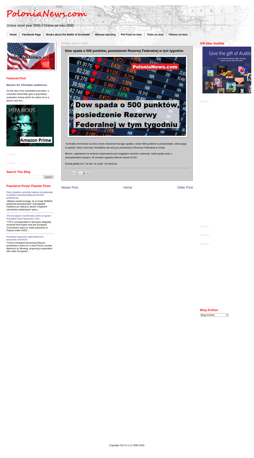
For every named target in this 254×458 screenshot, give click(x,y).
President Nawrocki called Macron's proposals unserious (25, 238)
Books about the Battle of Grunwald (68, 34)
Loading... (11, 154)
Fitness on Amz (178, 34)
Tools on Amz (155, 34)
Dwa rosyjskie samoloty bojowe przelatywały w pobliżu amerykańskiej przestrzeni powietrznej (29, 195)
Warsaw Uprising (105, 34)
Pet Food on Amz (131, 34)
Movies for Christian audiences (26, 84)
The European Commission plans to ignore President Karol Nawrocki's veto (28, 217)
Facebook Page (31, 34)
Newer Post (69, 187)
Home (13, 34)
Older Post (185, 187)
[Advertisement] (218, 163)
